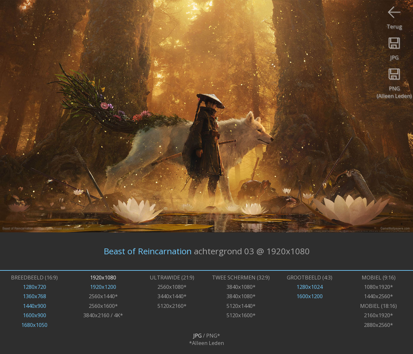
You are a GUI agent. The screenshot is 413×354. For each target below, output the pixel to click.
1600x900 (34, 315)
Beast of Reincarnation (148, 251)
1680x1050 (34, 325)
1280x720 (34, 286)
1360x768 (34, 296)
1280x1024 (310, 286)
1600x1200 (310, 296)
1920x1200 (103, 286)
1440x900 (34, 305)
